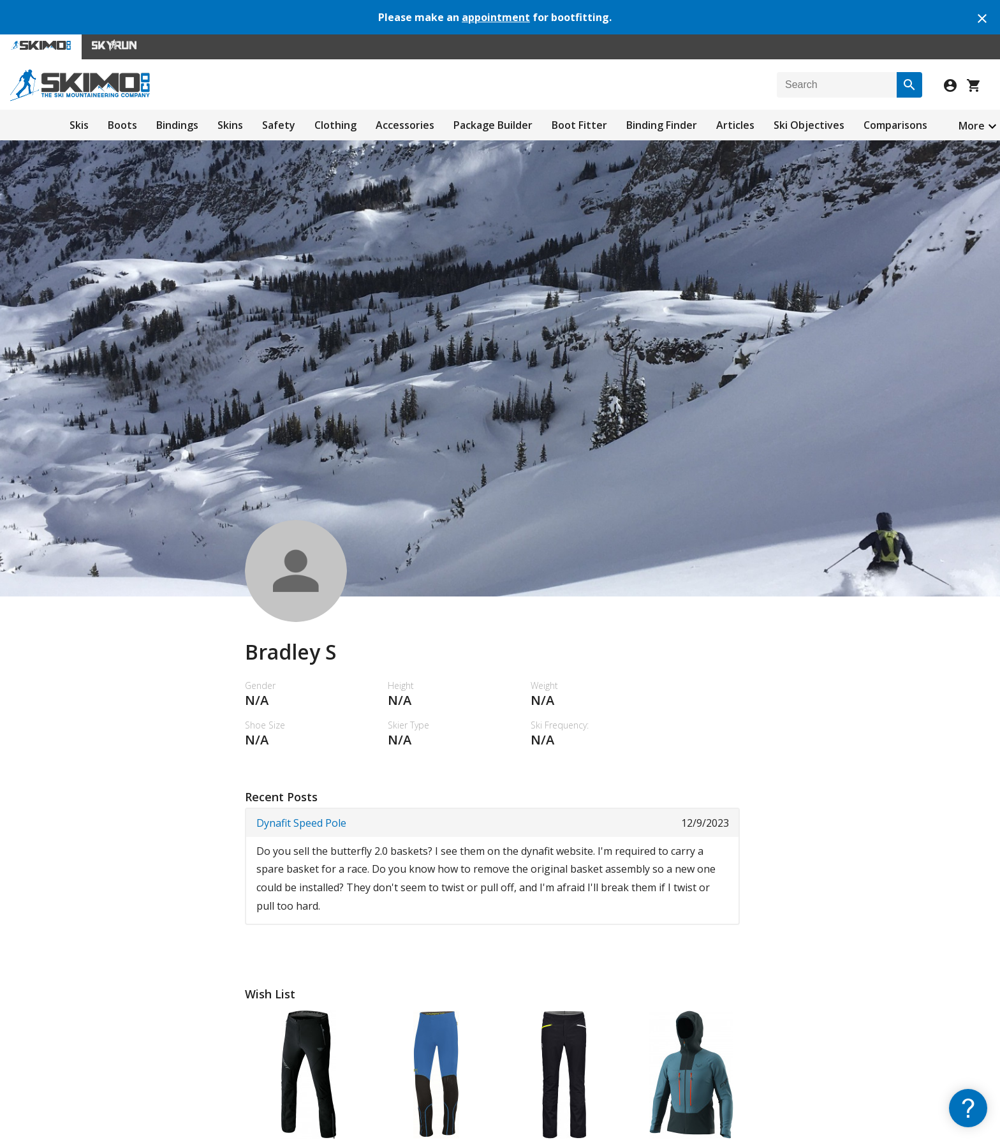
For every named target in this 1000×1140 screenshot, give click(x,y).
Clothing (335, 125)
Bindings (177, 125)
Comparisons (895, 125)
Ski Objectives (809, 125)
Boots (122, 125)
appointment (496, 17)
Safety (278, 125)
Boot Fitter (579, 125)
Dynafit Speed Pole (301, 823)
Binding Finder (661, 125)
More (972, 126)
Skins (230, 125)
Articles (735, 125)
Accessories (405, 125)
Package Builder (493, 125)
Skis (79, 125)
